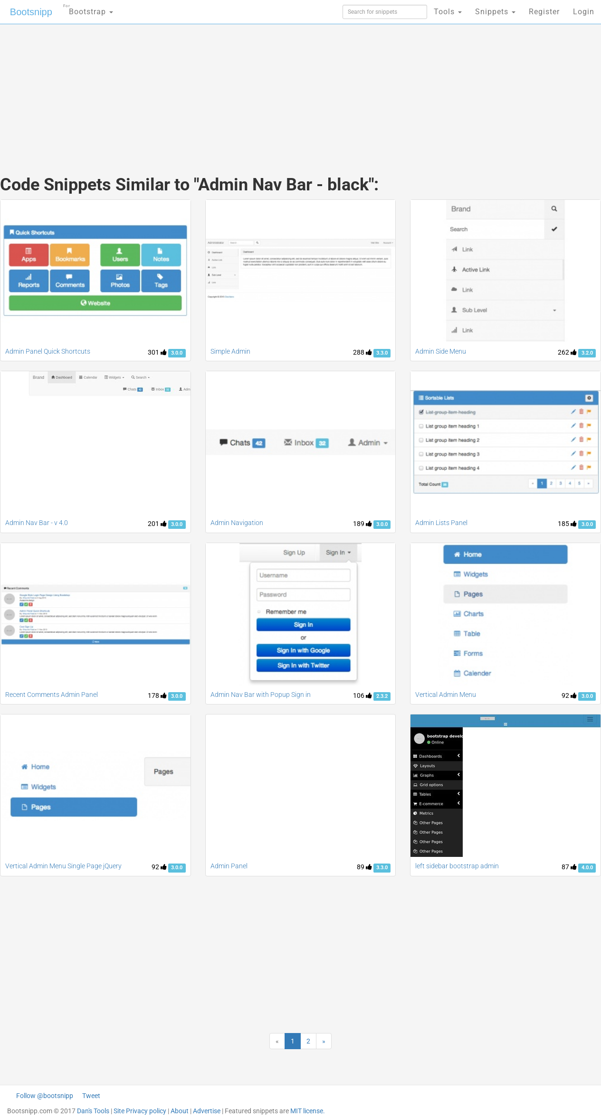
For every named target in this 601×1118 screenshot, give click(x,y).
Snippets (495, 11)
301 (157, 352)
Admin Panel (229, 866)
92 (569, 695)
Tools (448, 11)
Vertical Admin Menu (445, 694)
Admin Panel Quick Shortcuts (47, 351)
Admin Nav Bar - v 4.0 (36, 522)
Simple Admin (230, 351)
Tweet (91, 1095)
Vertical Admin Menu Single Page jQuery (63, 866)
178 (157, 695)
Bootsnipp (31, 12)
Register (544, 11)
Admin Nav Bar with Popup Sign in (260, 694)
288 (362, 352)
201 (157, 523)
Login (583, 11)
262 (567, 352)
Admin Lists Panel (441, 522)
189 (362, 523)
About (180, 1111)
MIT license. (307, 1111)
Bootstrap (88, 8)
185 (567, 523)
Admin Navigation (236, 522)
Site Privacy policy (140, 1111)
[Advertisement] (229, 90)
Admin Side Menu (440, 351)
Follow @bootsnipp (44, 1095)
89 (364, 867)
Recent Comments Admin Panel (51, 694)
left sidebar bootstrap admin (457, 866)
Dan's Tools (93, 1111)
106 (362, 695)
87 (569, 867)
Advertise (206, 1111)
